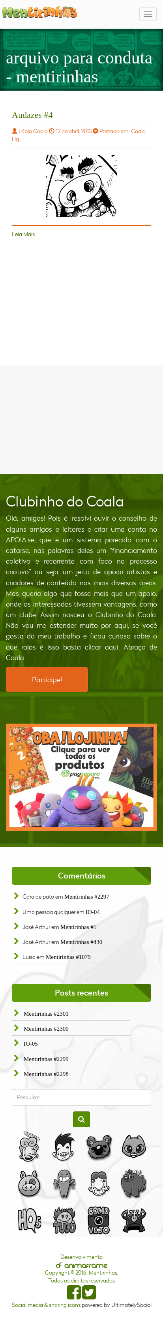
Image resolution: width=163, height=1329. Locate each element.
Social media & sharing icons (47, 1305)
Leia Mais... (25, 234)
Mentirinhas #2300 (46, 1029)
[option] (81, 777)
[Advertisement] (81, 418)
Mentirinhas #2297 (86, 896)
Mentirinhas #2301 (46, 1014)
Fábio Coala (33, 131)
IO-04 (93, 912)
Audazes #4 (32, 115)
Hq (15, 139)
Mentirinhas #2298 (46, 1074)
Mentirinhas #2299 (46, 1059)
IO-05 (31, 1043)
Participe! (47, 679)
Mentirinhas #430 (81, 942)
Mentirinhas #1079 (68, 957)
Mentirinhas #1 (78, 927)
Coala (138, 131)
